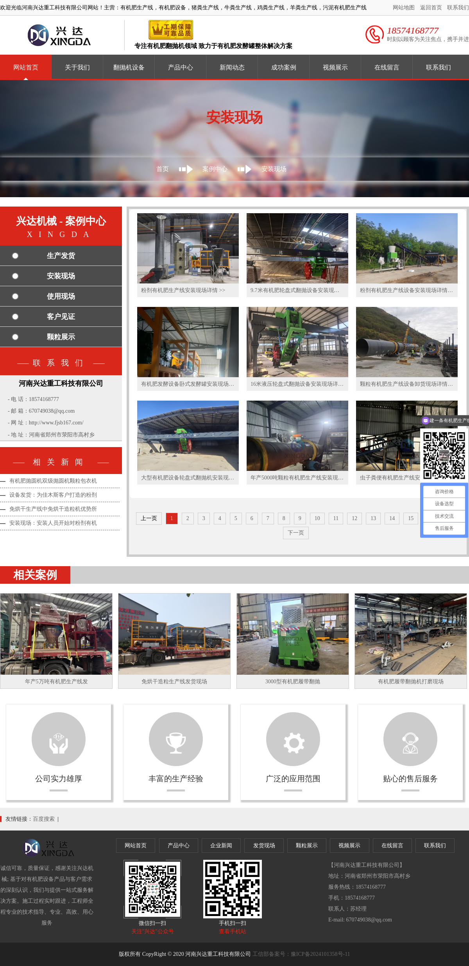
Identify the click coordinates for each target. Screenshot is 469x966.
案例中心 (214, 169)
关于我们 (77, 67)
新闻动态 (232, 67)
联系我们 (458, 8)
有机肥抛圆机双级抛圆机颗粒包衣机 (53, 481)
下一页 (296, 533)
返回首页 (431, 8)
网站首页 (25, 67)
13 (373, 518)
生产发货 (61, 256)
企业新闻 (221, 845)
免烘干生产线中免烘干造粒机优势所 (53, 509)
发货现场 (264, 845)
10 (317, 518)
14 (392, 518)
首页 (162, 169)
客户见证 (61, 317)
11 (335, 518)
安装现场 (273, 169)
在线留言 (386, 67)
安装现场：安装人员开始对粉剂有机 (53, 523)
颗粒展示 (61, 337)
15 (411, 518)
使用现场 (61, 296)
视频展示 (335, 67)
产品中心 (180, 67)
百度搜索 (44, 819)
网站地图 (404, 8)
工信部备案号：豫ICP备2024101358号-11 (301, 954)
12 (354, 518)
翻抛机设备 (129, 67)
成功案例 (283, 67)
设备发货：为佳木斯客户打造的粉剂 (53, 495)
